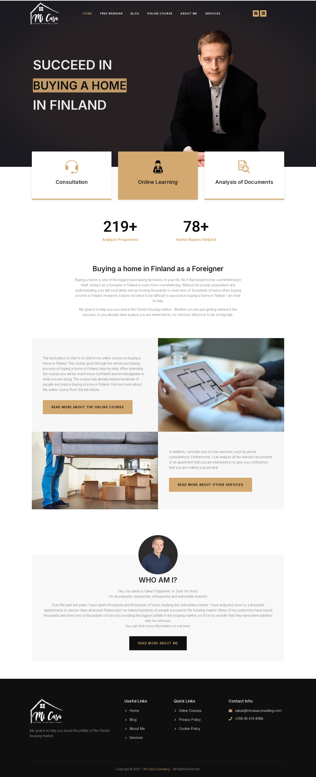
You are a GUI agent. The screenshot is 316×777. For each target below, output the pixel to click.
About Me (188, 13)
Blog (135, 13)
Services (212, 13)
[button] (88, 407)
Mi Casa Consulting (157, 769)
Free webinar (111, 13)
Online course (159, 13)
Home (87, 13)
